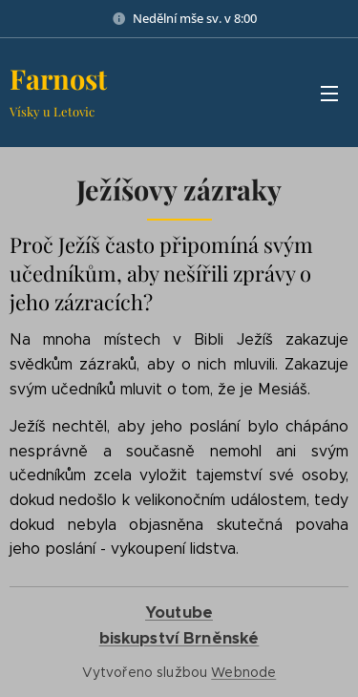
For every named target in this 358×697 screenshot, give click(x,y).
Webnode (243, 672)
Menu (329, 94)
